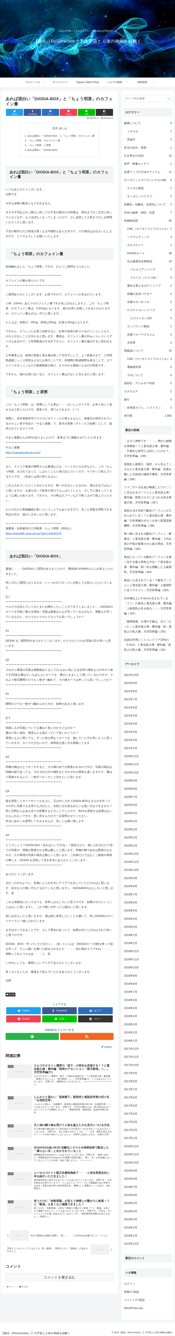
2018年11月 (131, 959)
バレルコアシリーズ (151, 269)
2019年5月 (130, 910)
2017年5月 (130, 1105)
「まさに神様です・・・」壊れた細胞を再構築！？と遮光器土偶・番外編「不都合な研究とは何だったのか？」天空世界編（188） (148, 448)
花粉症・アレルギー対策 (148, 383)
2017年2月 (130, 1130)
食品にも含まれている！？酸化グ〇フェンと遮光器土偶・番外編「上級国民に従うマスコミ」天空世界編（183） (148, 585)
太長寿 (149, 342)
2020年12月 (131, 756)
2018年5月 (130, 1008)
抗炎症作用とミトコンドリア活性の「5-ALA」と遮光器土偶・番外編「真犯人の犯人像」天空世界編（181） (147, 644)
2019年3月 (130, 926)
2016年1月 (130, 1235)
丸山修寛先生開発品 (149, 261)
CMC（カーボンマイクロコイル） (149, 228)
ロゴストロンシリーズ (149, 310)
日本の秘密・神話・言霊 (148, 212)
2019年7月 (130, 894)
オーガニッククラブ (149, 196)
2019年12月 (131, 853)
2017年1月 (130, 1138)
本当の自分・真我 (148, 147)
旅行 (148, 399)
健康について (148, 123)
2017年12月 (131, 1048)
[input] (147, 98)
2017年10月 (131, 1065)
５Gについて (149, 375)
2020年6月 (130, 805)
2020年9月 (130, 780)
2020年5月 (130, 813)
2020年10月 (131, 772)
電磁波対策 (149, 366)
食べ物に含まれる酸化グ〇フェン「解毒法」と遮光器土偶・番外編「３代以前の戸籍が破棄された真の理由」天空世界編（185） (148, 541)
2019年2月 (130, 935)
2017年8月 (130, 1081)
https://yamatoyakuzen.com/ (23, 454)
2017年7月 (130, 1089)
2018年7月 (130, 991)
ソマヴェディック (149, 237)
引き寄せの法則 (148, 155)
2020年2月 (130, 837)
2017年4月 (130, 1113)
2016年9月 (130, 1170)
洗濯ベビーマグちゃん (149, 334)
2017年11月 (131, 1056)
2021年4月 (130, 723)
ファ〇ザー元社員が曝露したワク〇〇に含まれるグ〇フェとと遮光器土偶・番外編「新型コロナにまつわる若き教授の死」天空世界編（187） (148, 495)
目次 (55, 128)
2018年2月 (130, 1032)
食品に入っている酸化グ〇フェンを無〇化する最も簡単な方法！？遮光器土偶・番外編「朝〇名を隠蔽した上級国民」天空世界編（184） (148, 564)
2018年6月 (130, 1000)
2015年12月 (131, 1243)
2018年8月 (130, 983)
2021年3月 (130, 731)
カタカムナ (148, 391)
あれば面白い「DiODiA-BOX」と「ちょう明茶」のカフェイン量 (61, 136)
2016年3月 (130, 1219)
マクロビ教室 (149, 188)
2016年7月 (130, 1187)
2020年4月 (130, 821)
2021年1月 (130, 748)
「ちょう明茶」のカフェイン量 (42, 141)
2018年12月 (131, 951)
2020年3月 (130, 829)
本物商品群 (148, 220)
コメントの (134, 1299)
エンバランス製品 (149, 326)
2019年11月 (131, 861)
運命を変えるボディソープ (149, 285)
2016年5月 (130, 1203)
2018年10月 (131, 967)
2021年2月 (130, 740)
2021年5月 (130, 715)
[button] (169, 99)
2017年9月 (130, 1073)
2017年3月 (130, 1122)
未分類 (11, 996)
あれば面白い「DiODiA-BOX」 (42, 151)
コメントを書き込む (60, 1286)
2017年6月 (130, 1097)
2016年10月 (131, 1162)
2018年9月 (130, 975)
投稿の (131, 1291)
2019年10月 (131, 869)
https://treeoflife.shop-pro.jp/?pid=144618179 (33, 535)
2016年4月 (130, 1211)
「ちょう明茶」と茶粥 (37, 146)
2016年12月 (131, 1146)
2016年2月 (130, 1227)
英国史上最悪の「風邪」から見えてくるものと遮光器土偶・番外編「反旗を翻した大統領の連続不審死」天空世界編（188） (148, 472)
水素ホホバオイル (149, 301)
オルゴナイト (149, 245)
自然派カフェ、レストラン (149, 407)
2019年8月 (130, 886)
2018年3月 (130, 1024)
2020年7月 (130, 796)
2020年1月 (130, 845)
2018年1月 (130, 1040)
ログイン (129, 1283)
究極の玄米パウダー (149, 293)
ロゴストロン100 (151, 318)
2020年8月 (130, 788)
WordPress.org (133, 1308)
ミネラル (149, 131)
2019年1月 (130, 943)
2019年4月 (130, 918)
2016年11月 (131, 1154)
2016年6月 (130, 1195)
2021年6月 (130, 707)
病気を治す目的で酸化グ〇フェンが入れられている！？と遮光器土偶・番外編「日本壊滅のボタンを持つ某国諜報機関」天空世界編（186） (148, 518)
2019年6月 (130, 902)
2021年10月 (131, 675)
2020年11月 (131, 764)
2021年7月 (130, 699)
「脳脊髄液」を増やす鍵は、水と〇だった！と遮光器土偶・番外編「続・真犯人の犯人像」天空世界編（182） (148, 626)
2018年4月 (130, 1016)
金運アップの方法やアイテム (148, 172)
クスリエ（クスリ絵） (151, 277)
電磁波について (148, 350)
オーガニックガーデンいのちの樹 (148, 180)
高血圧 (149, 139)
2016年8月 (130, 1178)
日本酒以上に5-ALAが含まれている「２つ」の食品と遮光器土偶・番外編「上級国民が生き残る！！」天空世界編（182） (148, 606)
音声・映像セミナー (148, 163)
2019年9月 (130, 878)
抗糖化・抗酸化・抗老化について (148, 204)
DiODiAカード (149, 253)
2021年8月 (130, 691)
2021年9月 (130, 683)
